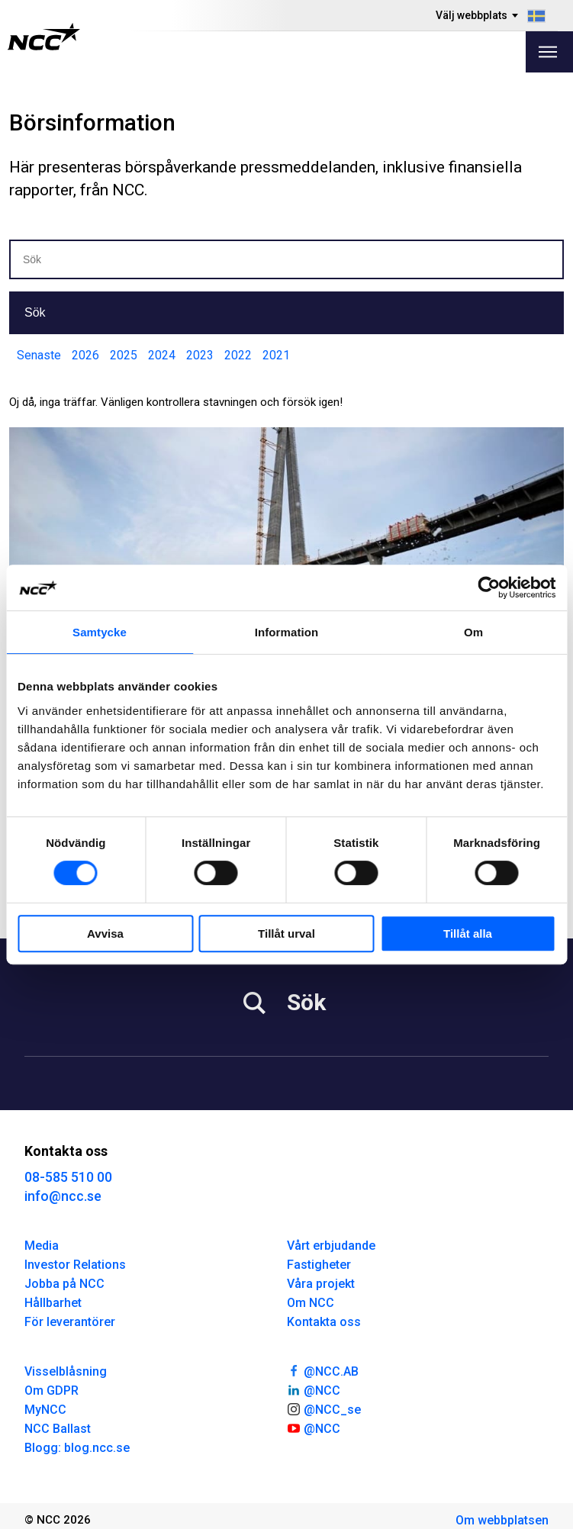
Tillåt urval (286, 933)
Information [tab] (287, 632)
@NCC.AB (323, 1370)
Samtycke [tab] (99, 632)
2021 (276, 355)
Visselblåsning (65, 1371)
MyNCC (45, 1409)
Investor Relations (75, 1264)
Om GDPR (51, 1390)
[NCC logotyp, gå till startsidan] (44, 36)
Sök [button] (35, 312)
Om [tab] (473, 632)
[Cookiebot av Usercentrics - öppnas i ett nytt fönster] (488, 587)
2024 (161, 355)
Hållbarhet (53, 1303)
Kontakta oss (324, 1322)
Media (41, 1245)
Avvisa (105, 933)
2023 (200, 355)
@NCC (314, 1389)
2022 (238, 355)
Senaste (39, 355)
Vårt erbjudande (331, 1245)
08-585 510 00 (68, 1177)
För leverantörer (69, 1322)
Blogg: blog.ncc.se (77, 1447)
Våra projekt (321, 1283)
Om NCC (310, 1303)
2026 (85, 355)
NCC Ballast (57, 1428)
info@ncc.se (62, 1196)
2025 (123, 355)
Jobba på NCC (64, 1283)
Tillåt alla (467, 933)
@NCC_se (324, 1408)
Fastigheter (319, 1264)
